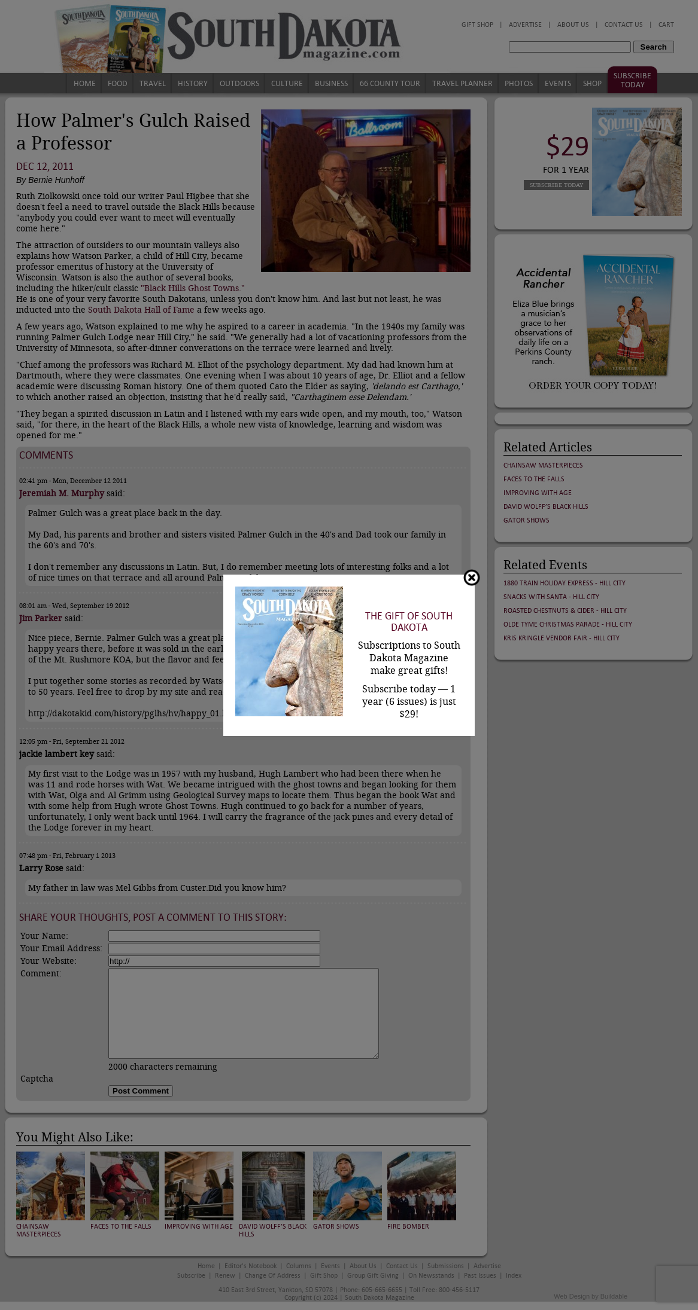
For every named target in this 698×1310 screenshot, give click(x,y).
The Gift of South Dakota (409, 621)
